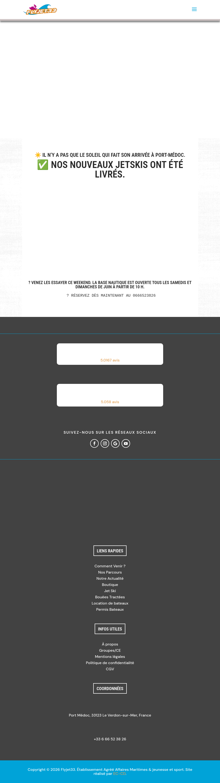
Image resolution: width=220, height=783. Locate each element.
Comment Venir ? (110, 566)
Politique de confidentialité (110, 662)
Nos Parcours (110, 572)
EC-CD (119, 773)
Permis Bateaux (110, 609)
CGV (110, 668)
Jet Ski (110, 590)
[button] (110, 354)
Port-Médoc (169, 155)
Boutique (110, 584)
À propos (110, 644)
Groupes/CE (110, 650)
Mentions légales (110, 656)
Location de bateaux (110, 603)
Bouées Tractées (110, 597)
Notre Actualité (110, 578)
